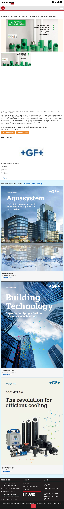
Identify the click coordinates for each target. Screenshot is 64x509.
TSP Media (47, 484)
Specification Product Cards (11, 497)
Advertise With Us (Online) (51, 496)
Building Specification (9, 483)
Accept (34, 506)
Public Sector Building (9, 494)
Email (2, 177)
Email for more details (22, 132)
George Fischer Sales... (10, 275)
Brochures (4, 166)
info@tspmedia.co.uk (31, 486)
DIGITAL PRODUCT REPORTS (10, 499)
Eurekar (46, 485)
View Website (4, 178)
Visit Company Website (8, 132)
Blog (45, 500)
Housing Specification (9, 491)
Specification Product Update (11, 488)
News (3, 165)
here (61, 503)
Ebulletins (46, 498)
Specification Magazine (9, 485)
